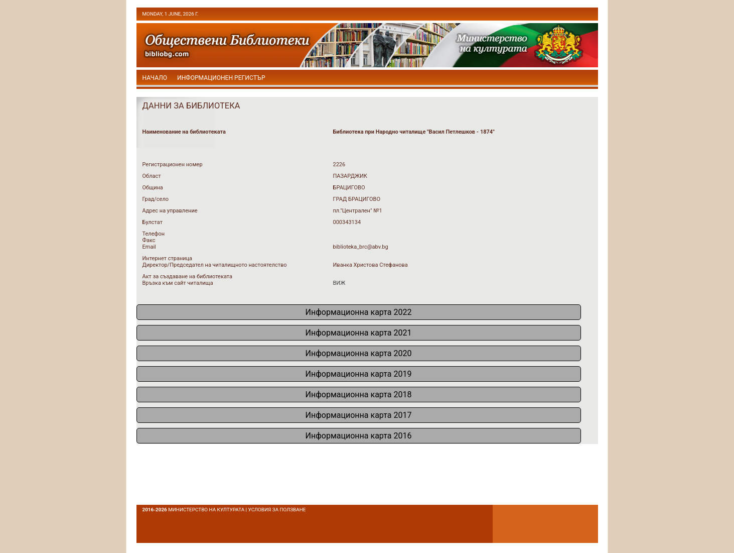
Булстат (152, 222)
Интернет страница (167, 258)
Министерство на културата (206, 509)
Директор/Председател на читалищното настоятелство (214, 265)
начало (155, 77)
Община (152, 187)
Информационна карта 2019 (359, 374)
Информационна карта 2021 (359, 333)
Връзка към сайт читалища (177, 283)
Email (149, 247)
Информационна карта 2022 (359, 312)
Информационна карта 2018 (359, 394)
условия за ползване (277, 509)
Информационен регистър (221, 77)
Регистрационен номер (172, 164)
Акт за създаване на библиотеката (187, 276)
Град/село (155, 199)
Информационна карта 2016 (359, 435)
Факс (149, 240)
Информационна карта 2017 (359, 415)
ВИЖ (339, 283)
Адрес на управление (170, 210)
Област (151, 176)
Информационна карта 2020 (359, 353)
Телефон (153, 234)
